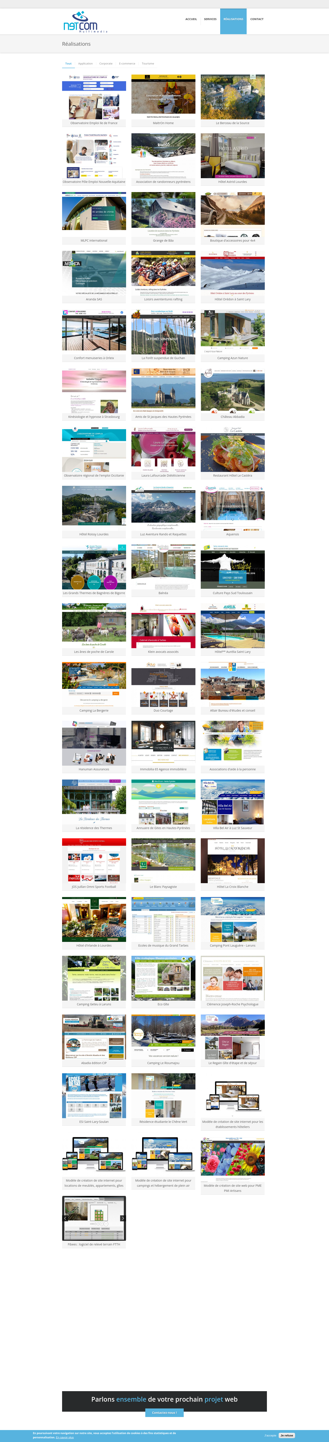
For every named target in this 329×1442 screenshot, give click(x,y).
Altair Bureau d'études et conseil (232, 710)
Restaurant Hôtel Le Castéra (232, 475)
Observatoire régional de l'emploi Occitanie (94, 475)
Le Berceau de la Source (232, 123)
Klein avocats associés (163, 652)
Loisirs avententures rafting (163, 299)
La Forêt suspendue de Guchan (163, 358)
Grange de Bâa (163, 240)
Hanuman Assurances (94, 769)
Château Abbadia (233, 417)
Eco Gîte (163, 1004)
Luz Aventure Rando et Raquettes (163, 534)
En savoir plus (65, 1437)
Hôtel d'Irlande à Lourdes (94, 945)
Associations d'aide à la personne (233, 769)
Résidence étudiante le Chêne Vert (163, 1122)
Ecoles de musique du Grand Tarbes (163, 945)
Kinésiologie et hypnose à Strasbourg (94, 417)
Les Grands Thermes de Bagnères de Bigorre (94, 593)
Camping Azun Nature (232, 358)
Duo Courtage (163, 710)
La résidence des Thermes (94, 828)
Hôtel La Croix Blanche (232, 887)
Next (262, 1160)
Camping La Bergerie (94, 710)
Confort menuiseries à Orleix (94, 358)
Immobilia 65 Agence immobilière (163, 769)
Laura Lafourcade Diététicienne (163, 475)
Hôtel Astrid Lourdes (232, 182)
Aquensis (232, 534)
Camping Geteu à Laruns (94, 1004)
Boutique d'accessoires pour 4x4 (232, 240)
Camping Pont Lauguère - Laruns (232, 945)
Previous (204, 1160)
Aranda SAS (94, 299)
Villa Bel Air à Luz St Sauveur (232, 828)
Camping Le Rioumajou (163, 1063)
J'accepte (270, 1435)
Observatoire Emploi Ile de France (94, 123)
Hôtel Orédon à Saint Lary (233, 299)
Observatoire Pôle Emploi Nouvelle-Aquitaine (94, 182)
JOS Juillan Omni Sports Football (94, 887)
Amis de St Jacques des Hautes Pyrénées (163, 417)
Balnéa (163, 593)
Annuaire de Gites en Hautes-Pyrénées (163, 828)
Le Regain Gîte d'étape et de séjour (233, 1063)
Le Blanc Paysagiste (163, 887)
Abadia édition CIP (94, 1063)
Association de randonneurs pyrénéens (163, 182)
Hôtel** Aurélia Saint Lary (233, 652)
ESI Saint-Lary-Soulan (94, 1122)
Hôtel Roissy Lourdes (94, 534)
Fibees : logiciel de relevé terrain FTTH (94, 1244)
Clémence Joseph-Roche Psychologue (233, 1004)
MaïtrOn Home (163, 123)
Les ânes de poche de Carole (94, 652)
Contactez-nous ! (164, 1413)
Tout (68, 63)
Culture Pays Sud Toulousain (233, 593)
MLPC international (94, 240)
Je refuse (287, 1435)
